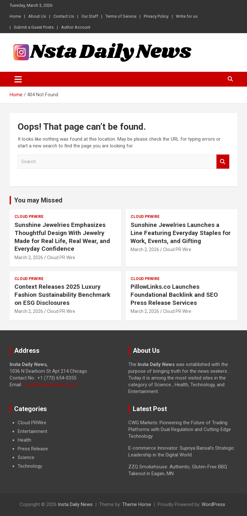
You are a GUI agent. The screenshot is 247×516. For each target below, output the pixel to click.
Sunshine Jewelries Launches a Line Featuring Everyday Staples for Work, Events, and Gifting (181, 232)
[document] (64, 444)
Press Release (33, 449)
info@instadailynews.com (50, 385)
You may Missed (38, 200)
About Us (37, 16)
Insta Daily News (75, 504)
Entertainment (32, 431)
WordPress (213, 504)
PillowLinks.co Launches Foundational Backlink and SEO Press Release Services (174, 294)
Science (26, 457)
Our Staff (89, 16)
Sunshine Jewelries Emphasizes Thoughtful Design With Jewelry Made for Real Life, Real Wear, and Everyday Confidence (62, 236)
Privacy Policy (156, 16)
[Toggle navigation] (18, 79)
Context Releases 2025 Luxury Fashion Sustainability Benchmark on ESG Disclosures (62, 294)
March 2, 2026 (28, 257)
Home (15, 16)
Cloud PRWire (28, 216)
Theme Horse (136, 504)
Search (222, 162)
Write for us (186, 16)
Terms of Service (120, 16)
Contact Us (63, 16)
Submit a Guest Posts (34, 27)
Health (24, 440)
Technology (30, 466)
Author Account (75, 27)
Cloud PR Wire (61, 257)
